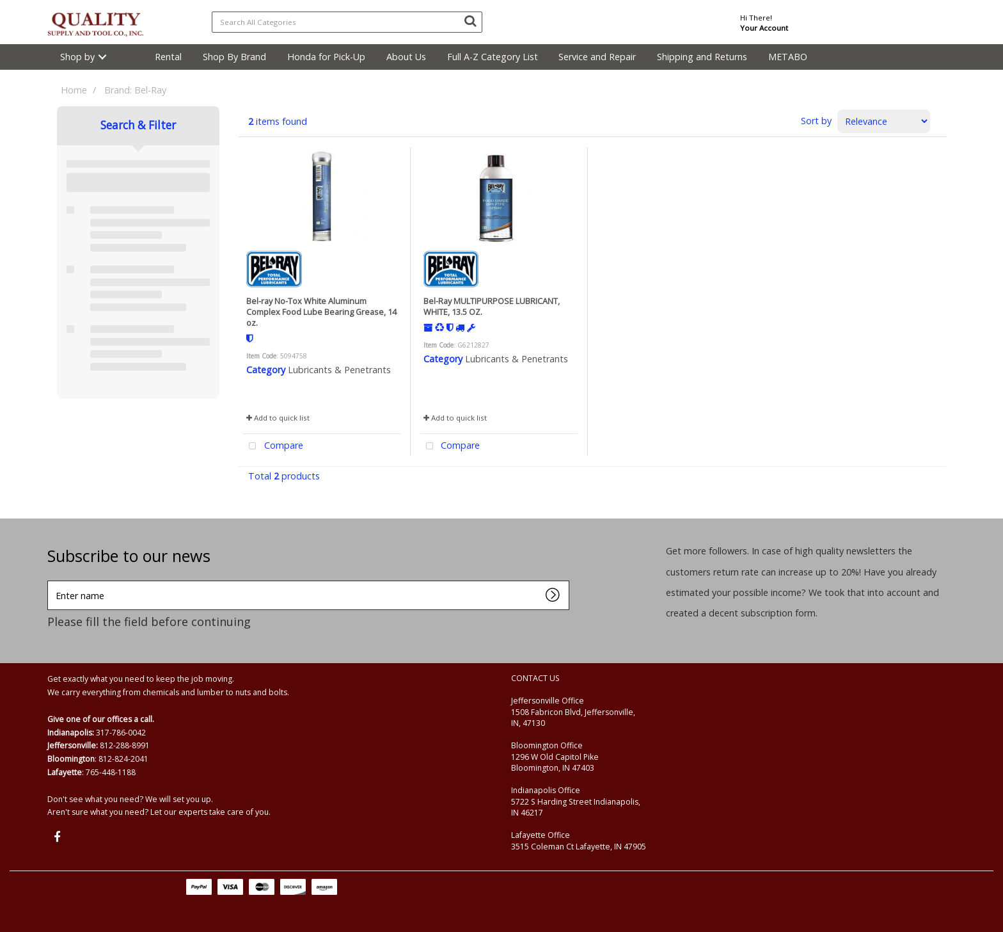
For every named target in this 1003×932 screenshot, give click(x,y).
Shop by (77, 57)
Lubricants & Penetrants (339, 370)
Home (74, 90)
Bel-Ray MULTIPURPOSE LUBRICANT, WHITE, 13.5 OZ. (491, 306)
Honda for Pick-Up (326, 57)
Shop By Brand (234, 57)
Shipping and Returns (702, 57)
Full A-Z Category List (492, 57)
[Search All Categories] (347, 22)
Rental (168, 57)
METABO (787, 57)
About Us (406, 57)
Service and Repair (597, 57)
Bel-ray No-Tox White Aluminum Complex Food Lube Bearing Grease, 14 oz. (321, 312)
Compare (273, 446)
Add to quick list (278, 417)
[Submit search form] (470, 20)
